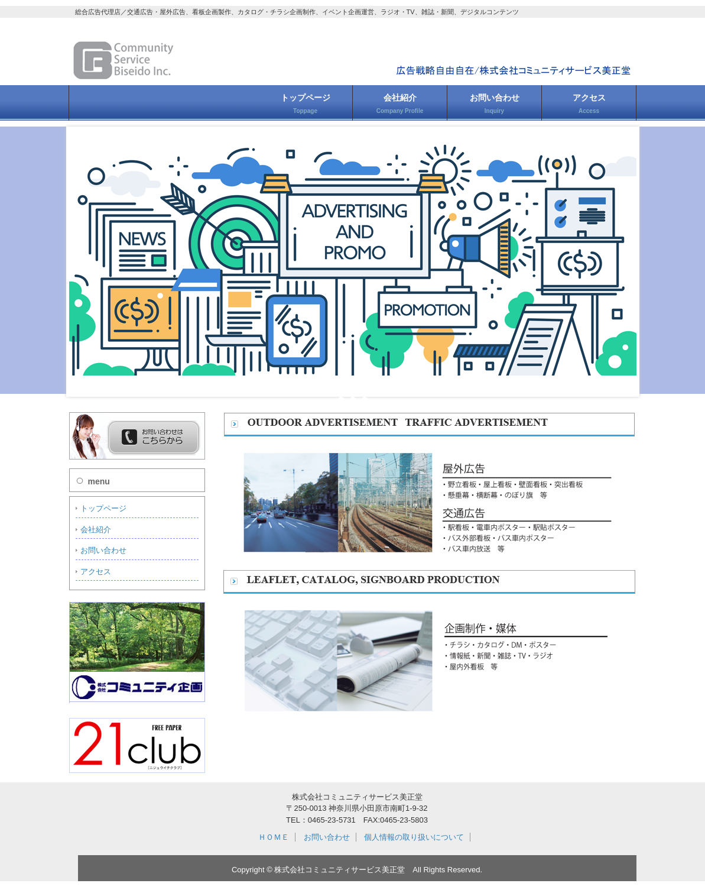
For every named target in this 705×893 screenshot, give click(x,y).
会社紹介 (399, 103)
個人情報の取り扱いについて (414, 837)
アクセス (589, 103)
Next (621, 261)
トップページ (305, 103)
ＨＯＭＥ (273, 837)
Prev (84, 261)
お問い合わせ (494, 103)
